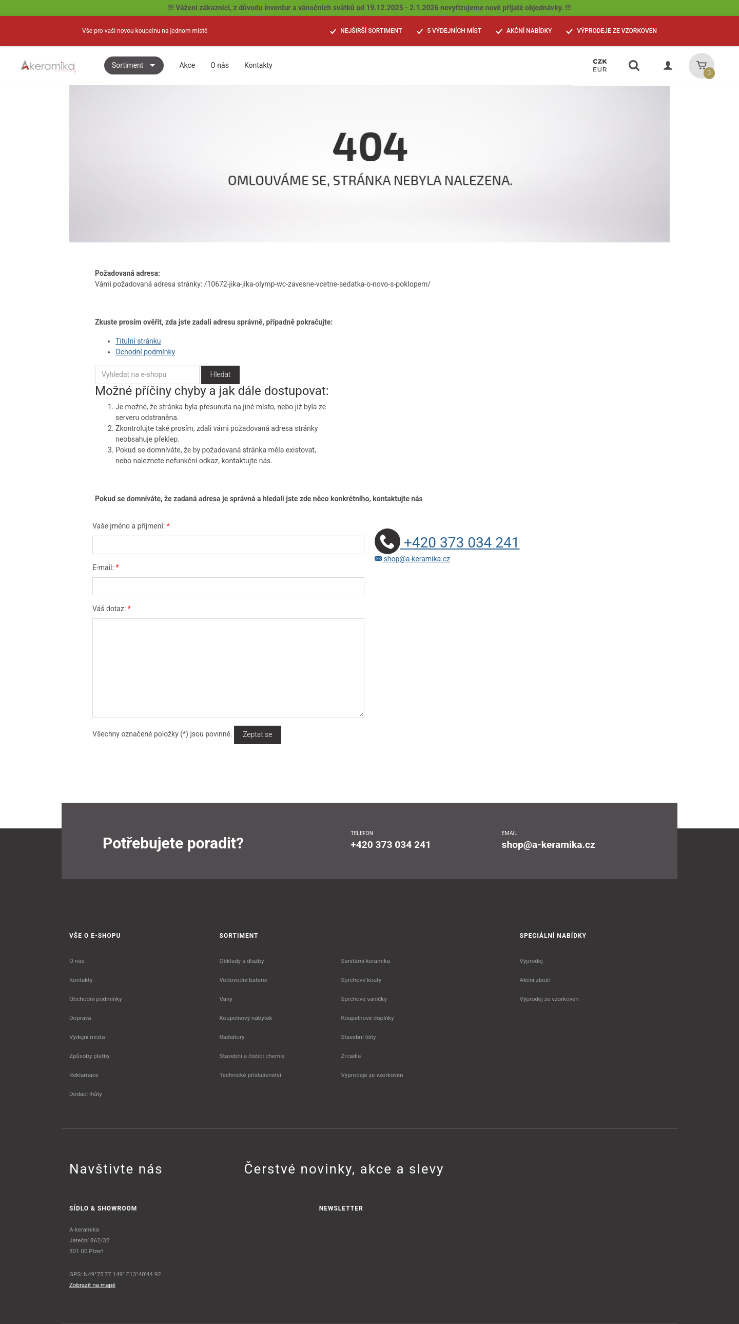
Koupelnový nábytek (246, 1018)
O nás (77, 960)
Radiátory (232, 1037)
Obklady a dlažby (242, 960)
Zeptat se (257, 734)
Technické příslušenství (250, 1075)
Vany (226, 999)
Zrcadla (351, 1056)
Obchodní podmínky (95, 999)
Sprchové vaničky (363, 999)
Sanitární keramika (365, 960)
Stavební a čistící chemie (252, 1056)
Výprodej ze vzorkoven (549, 999)
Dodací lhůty (85, 1094)
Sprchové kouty (361, 979)
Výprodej (531, 960)
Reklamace (84, 1075)
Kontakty (80, 979)
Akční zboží (535, 979)
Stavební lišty (358, 1037)
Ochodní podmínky (145, 352)
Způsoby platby (89, 1056)
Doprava (80, 1018)
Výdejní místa (87, 1037)
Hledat (220, 374)
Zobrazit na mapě (92, 1285)
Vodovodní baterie (243, 979)
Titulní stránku (138, 341)
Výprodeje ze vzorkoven (372, 1075)
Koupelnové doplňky (367, 1018)
